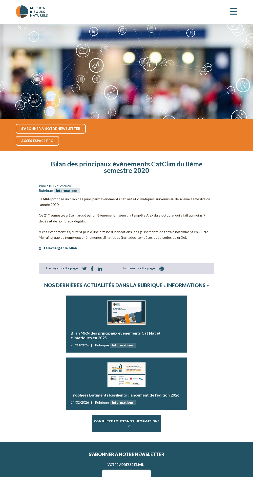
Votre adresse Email (126, 465)
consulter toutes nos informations (126, 423)
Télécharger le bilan (60, 248)
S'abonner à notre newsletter (50, 129)
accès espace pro (37, 141)
